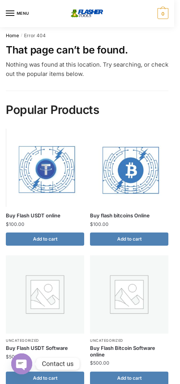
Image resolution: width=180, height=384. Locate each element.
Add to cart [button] (45, 239)
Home (12, 35)
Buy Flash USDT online (33, 215)
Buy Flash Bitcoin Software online (122, 351)
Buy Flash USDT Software (37, 348)
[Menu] (17, 13)
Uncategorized (22, 340)
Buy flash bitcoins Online (120, 215)
